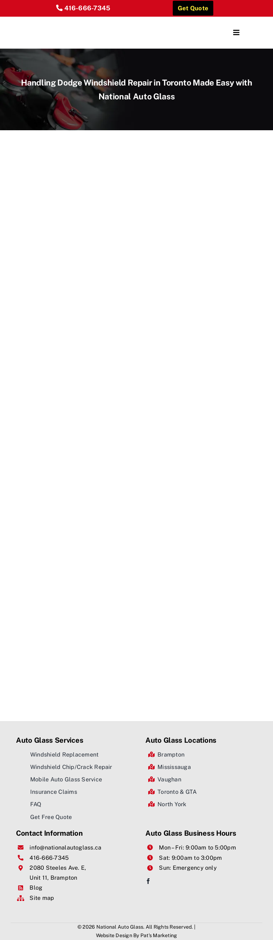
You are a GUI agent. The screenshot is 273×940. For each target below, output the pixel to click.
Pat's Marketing (158, 935)
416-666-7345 (87, 8)
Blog (36, 887)
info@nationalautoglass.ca (65, 847)
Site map (42, 898)
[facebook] (148, 881)
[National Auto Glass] (69, 19)
